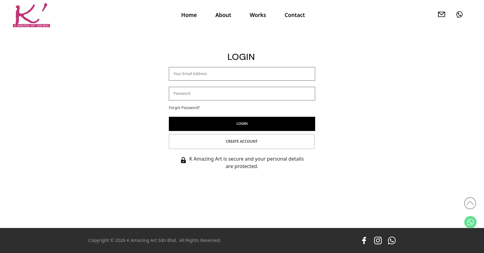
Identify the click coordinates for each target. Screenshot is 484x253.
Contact (295, 15)
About (223, 15)
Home (189, 15)
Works (258, 15)
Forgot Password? (184, 107)
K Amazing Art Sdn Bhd (151, 240)
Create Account (241, 141)
